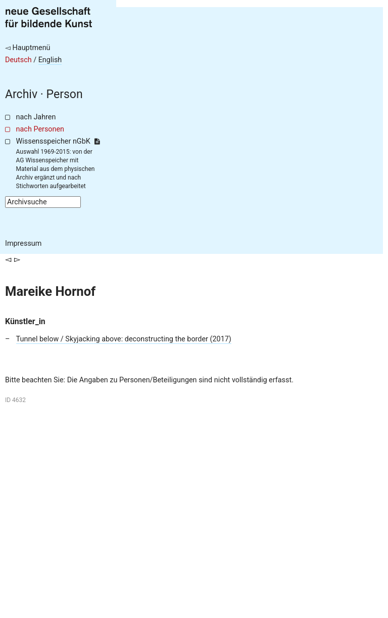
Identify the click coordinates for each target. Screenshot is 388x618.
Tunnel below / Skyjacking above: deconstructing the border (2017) (123, 339)
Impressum (23, 243)
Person (64, 94)
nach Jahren (36, 117)
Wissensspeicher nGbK (58, 141)
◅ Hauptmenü (28, 47)
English (50, 60)
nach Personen (40, 129)
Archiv (21, 94)
